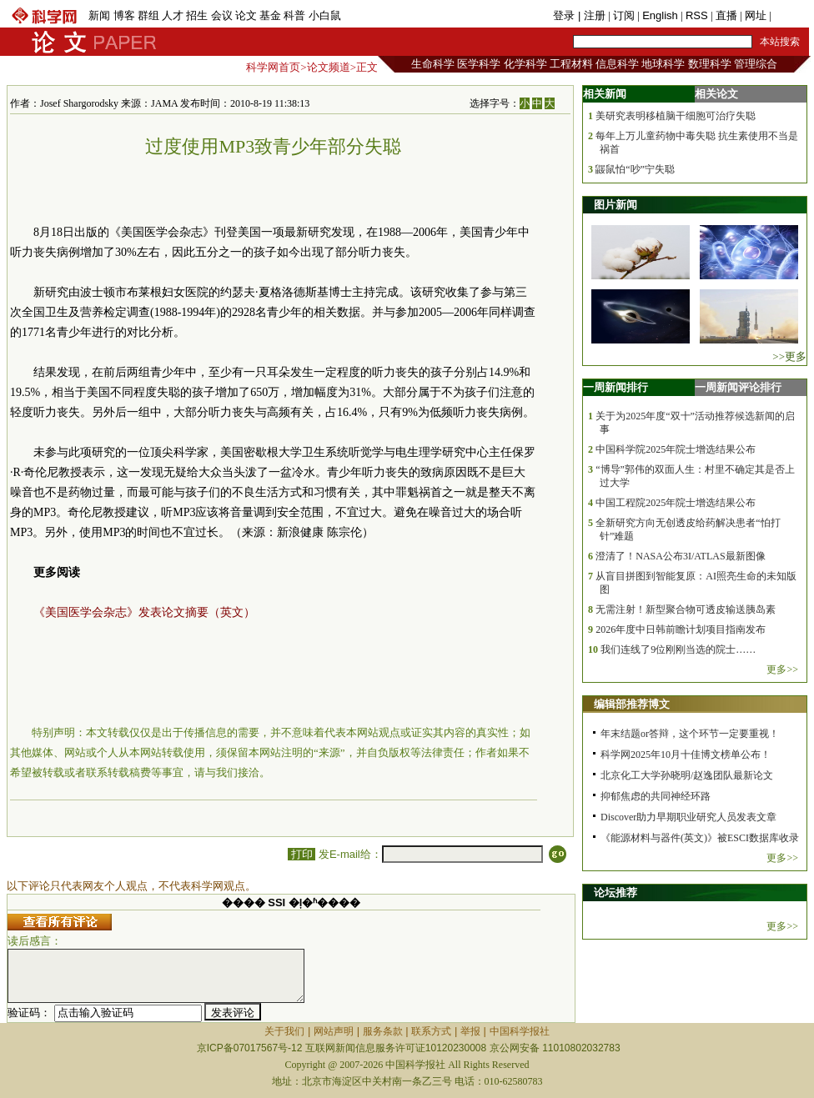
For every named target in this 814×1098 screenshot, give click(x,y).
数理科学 (709, 64)
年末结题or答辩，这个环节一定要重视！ (689, 734)
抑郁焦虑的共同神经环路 (655, 796)
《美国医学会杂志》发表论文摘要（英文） (144, 612)
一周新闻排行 (615, 387)
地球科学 (663, 64)
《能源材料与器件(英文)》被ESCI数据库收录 (699, 838)
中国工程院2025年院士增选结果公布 (675, 503)
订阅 (624, 15)
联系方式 (431, 1031)
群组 (148, 15)
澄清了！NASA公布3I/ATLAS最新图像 (680, 556)
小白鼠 (325, 15)
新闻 (99, 15)
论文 (246, 15)
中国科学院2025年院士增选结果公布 (675, 449)
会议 (222, 15)
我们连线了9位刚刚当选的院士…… (678, 649)
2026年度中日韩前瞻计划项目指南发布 (680, 629)
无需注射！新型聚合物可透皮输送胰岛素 (685, 609)
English (660, 15)
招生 (197, 15)
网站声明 (334, 1031)
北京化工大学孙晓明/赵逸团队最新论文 (686, 775)
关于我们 (284, 1031)
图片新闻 (615, 204)
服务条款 (383, 1031)
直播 (726, 15)
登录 (565, 15)
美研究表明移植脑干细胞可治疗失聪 (675, 116)
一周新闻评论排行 (738, 387)
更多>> (782, 669)
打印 (301, 854)
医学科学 (478, 64)
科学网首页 (273, 67)
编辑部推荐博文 (632, 704)
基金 (270, 15)
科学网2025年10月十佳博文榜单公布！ (685, 754)
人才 (172, 15)
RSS (697, 15)
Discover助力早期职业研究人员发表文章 (688, 817)
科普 (294, 15)
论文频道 (328, 67)
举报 (470, 1031)
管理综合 (755, 64)
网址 (755, 15)
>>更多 (789, 356)
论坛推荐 (615, 892)
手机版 (790, 15)
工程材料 (571, 64)
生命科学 (433, 64)
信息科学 (617, 64)
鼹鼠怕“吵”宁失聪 (635, 169)
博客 (124, 15)
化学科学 (525, 64)
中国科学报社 (520, 1031)
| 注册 (591, 15)
